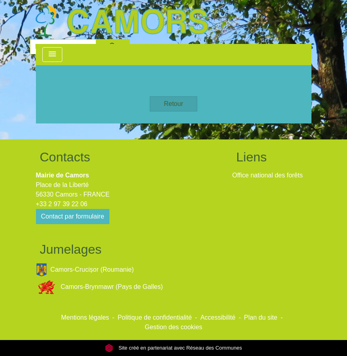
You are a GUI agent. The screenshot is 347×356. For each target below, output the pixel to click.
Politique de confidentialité (154, 317)
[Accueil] (122, 21)
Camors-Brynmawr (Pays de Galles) (99, 287)
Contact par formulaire (72, 216)
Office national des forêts (267, 175)
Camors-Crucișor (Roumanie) (85, 270)
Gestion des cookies (173, 327)
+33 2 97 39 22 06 (61, 204)
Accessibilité (218, 317)
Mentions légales (85, 317)
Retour (173, 103)
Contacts (65, 157)
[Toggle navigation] (52, 54)
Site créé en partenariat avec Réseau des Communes (173, 348)
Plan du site (261, 317)
